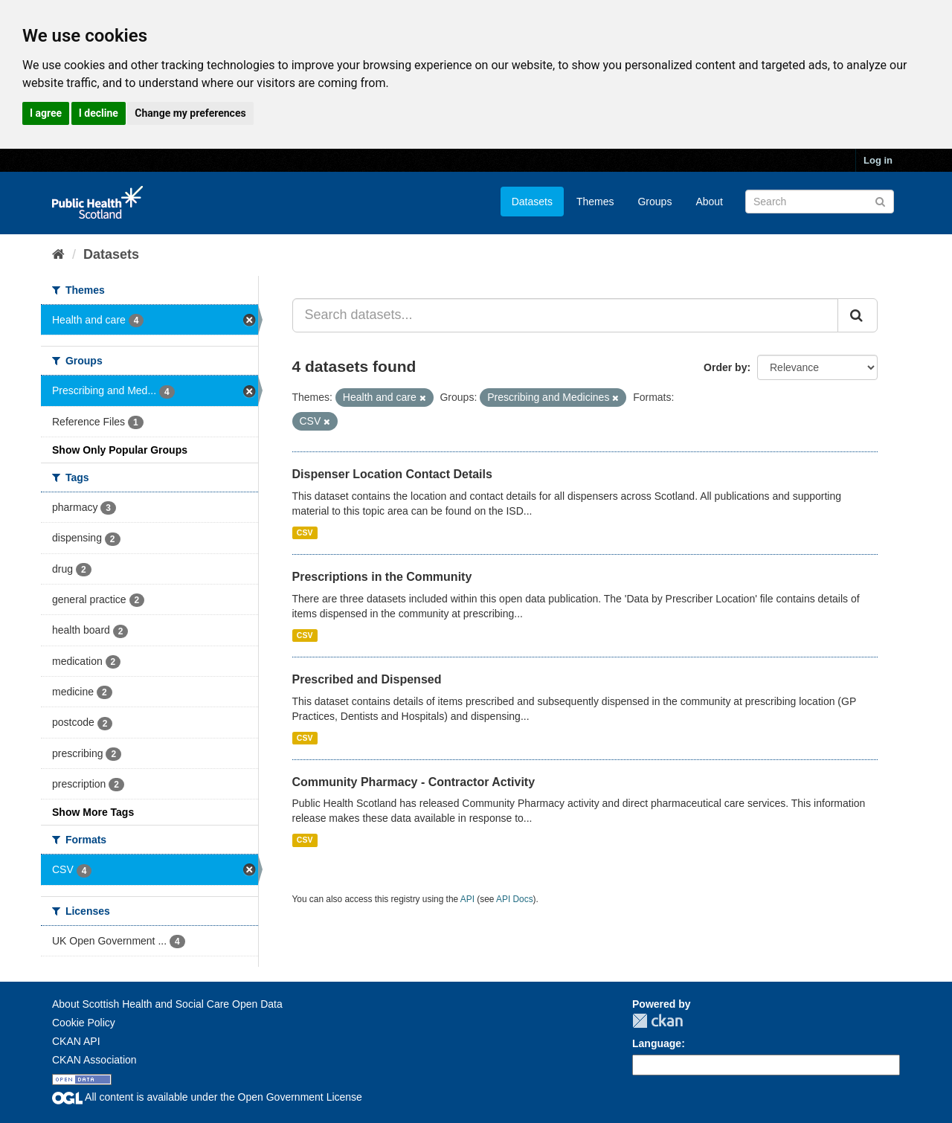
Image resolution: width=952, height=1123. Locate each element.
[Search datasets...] (565, 315)
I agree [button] (46, 113)
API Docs (514, 899)
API (467, 899)
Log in (877, 160)
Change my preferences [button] (190, 113)
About (709, 201)
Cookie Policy (83, 1023)
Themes (595, 201)
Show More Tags (93, 812)
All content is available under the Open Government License (207, 1097)
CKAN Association (94, 1060)
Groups (654, 201)
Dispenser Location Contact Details (392, 474)
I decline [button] (98, 113)
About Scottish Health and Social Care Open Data (167, 1004)
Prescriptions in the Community (382, 576)
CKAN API (76, 1041)
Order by (725, 367)
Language (656, 1043)
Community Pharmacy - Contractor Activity (414, 782)
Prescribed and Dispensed (367, 679)
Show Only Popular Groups (119, 450)
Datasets (532, 201)
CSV (305, 532)
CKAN (657, 1021)
